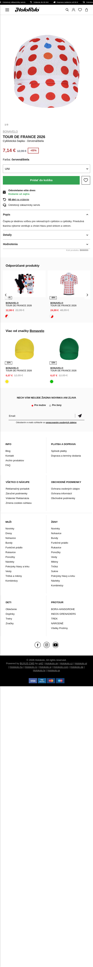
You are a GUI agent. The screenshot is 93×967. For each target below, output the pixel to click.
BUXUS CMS (27, 663)
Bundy (9, 542)
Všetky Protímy (59, 628)
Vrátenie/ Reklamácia (17, 498)
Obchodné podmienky (63, 498)
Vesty (9, 571)
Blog (8, 451)
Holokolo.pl (81, 663)
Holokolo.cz (66, 663)
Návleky (10, 561)
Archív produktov (15, 460)
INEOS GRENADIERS (63, 613)
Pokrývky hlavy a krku (17, 566)
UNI (7, 168)
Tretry (9, 618)
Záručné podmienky (16, 493)
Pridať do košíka (41, 180)
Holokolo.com (60, 667)
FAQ (8, 465)
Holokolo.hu (16, 667)
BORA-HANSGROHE (63, 609)
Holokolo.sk (51, 663)
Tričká (54, 566)
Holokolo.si (45, 667)
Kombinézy (12, 580)
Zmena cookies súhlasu (19, 503)
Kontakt (10, 455)
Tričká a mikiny (14, 576)
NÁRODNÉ (57, 623)
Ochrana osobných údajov (65, 488)
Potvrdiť (79, 416)
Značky (10, 623)
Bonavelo (10, 131)
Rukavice (11, 552)
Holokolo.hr (39, 670)
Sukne (54, 571)
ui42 (40, 663)
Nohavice (11, 538)
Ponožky (10, 557)
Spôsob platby (59, 451)
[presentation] (6, 294)
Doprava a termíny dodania (66, 455)
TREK (54, 618)
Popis (6, 214)
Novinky (10, 528)
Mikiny (54, 561)
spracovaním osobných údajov (61, 422)
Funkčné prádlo (14, 547)
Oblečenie (11, 609)
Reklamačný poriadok (17, 488)
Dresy (9, 533)
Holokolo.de (76, 667)
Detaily (7, 234)
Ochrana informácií (61, 493)
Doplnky (10, 613)
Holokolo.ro (31, 667)
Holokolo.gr (54, 670)
